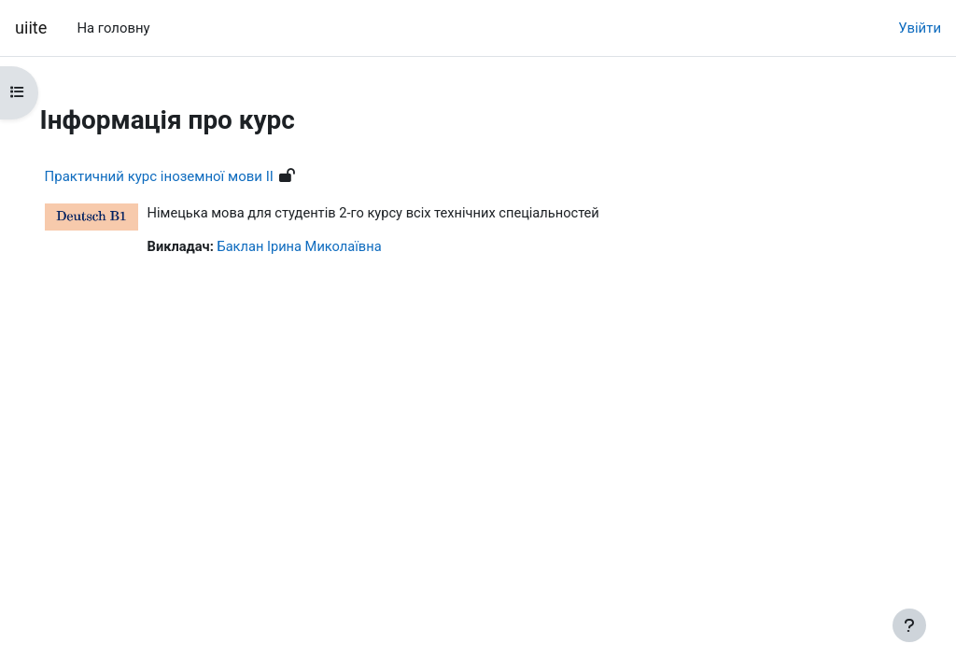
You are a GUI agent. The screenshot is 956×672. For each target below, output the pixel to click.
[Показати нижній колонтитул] (909, 625)
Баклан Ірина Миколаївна (329, 248)
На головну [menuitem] (113, 28)
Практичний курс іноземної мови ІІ (185, 176)
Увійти (919, 28)
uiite (31, 27)
